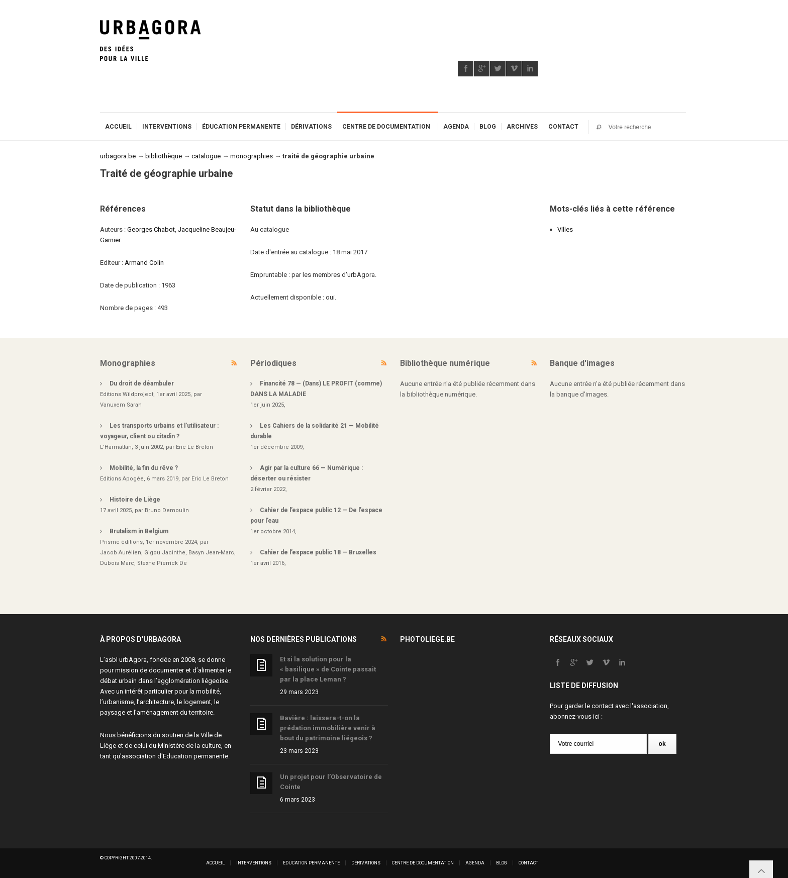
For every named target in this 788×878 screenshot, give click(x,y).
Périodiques (273, 363)
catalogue (206, 156)
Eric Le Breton (194, 447)
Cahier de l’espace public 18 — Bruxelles (318, 552)
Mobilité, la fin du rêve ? (144, 467)
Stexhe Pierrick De (162, 563)
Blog (487, 126)
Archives (522, 126)
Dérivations (311, 126)
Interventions (166, 126)
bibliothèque (163, 156)
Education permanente (195, 756)
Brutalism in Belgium (139, 531)
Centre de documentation (386, 126)
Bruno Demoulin (167, 510)
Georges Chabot (151, 229)
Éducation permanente (241, 126)
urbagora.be (118, 156)
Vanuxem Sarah (121, 405)
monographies (251, 156)
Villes (565, 229)
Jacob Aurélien (120, 552)
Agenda (456, 126)
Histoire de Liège (135, 499)
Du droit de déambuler (142, 383)
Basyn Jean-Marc (211, 552)
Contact (563, 126)
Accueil (118, 126)
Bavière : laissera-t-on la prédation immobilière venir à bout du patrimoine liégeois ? (327, 728)
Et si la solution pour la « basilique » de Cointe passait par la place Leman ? (328, 669)
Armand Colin (144, 262)
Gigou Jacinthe (164, 552)
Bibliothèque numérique (445, 363)
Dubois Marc (117, 563)
